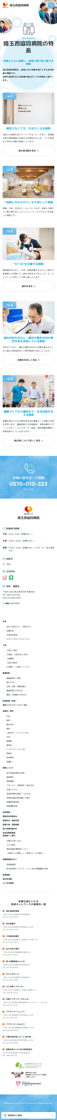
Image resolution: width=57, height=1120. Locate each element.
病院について (8, 768)
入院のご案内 (12, 650)
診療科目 (10, 631)
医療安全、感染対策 (11, 820)
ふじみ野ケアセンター (15, 986)
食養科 (9, 762)
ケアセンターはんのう (15, 1024)
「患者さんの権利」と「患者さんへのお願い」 (25, 853)
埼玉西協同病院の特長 (16, 773)
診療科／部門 (8, 711)
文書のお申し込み (14, 841)
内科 (8, 716)
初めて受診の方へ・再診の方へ (19, 627)
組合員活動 (7, 879)
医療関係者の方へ (10, 859)
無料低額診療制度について (17, 849)
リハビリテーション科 (16, 749)
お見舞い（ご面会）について (18, 667)
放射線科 (10, 757)
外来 (4, 621)
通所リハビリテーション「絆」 (15, 705)
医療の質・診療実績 (11, 824)
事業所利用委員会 (10, 816)
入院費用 (10, 658)
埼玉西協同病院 (12, 911)
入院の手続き (12, 663)
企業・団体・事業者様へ (16, 686)
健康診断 (6, 673)
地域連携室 (11, 864)
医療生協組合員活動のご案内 (18, 798)
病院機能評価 (12, 806)
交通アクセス (12, 789)
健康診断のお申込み (15, 690)
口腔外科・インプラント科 (17, 733)
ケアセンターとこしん (15, 1011)
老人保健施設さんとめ (15, 961)
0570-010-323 (28, 483)
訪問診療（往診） (10, 701)
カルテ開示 (11, 845)
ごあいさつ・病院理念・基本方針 (20, 785)
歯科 (8, 729)
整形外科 (10, 724)
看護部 (9, 741)
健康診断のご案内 (14, 678)
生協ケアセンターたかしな (17, 999)
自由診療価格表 (9, 833)
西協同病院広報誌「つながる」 (19, 794)
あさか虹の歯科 (12, 949)
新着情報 (6, 875)
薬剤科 (9, 745)
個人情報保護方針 (10, 829)
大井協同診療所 (12, 936)
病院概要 (10, 781)
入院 (4, 645)
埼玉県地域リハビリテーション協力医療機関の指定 (27, 869)
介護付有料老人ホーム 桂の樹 (18, 1037)
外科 (8, 737)
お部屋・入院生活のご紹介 (17, 654)
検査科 (9, 753)
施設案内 (10, 777)
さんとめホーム (12, 974)
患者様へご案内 (9, 835)
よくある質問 (8, 883)
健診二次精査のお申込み (16, 695)
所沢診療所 (10, 923)
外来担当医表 (12, 635)
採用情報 (6, 812)
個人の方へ (11, 682)
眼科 (8, 720)
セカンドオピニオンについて (18, 639)
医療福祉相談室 (13, 802)
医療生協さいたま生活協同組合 (19, 1049)
